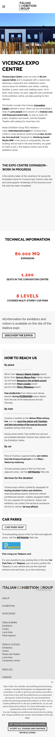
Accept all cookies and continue (27, 729)
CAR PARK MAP (14, 527)
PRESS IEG (7, 669)
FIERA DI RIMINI (9, 622)
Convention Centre (11, 660)
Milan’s (24, 384)
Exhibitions (7, 626)
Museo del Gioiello (11, 654)
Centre (5, 629)
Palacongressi (9, 635)
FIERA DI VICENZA (11, 644)
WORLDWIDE (8, 613)
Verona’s (28, 374)
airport (31, 380)
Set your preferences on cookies (27, 724)
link (43, 709)
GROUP (6, 598)
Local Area (7, 632)
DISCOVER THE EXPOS (19, 335)
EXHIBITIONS (8, 606)
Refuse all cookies (27, 732)
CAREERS (7, 677)
